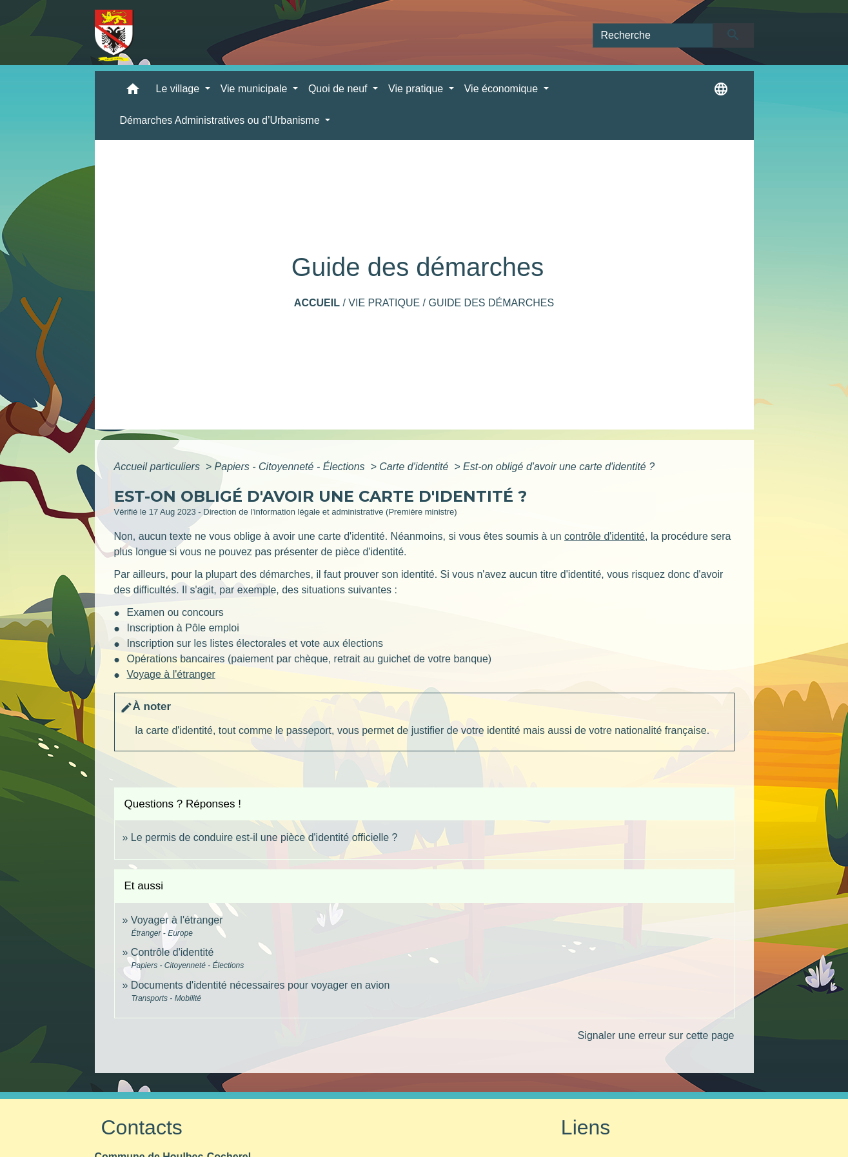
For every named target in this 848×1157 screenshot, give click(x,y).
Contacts (141, 1127)
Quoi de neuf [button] (339, 88)
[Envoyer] (733, 35)
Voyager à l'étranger (177, 920)
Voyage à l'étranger (171, 674)
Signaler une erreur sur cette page (656, 1035)
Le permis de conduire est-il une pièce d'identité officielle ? (264, 837)
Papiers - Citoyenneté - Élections (291, 466)
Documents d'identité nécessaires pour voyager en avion (260, 985)
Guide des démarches (491, 302)
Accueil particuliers (158, 466)
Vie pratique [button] (417, 88)
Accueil (317, 302)
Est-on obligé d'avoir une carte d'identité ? (559, 466)
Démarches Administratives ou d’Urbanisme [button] (221, 120)
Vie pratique (384, 302)
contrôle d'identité (604, 536)
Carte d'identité (415, 466)
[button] (133, 92)
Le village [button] (179, 88)
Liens (586, 1127)
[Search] (653, 35)
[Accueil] (114, 35)
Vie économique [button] (502, 88)
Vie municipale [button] (255, 88)
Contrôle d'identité (172, 952)
